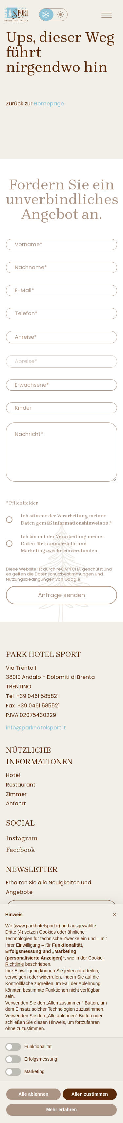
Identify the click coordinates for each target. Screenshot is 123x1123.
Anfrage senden (61, 595)
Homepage (49, 103)
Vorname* (28, 244)
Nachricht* (29, 434)
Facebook (20, 849)
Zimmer (16, 794)
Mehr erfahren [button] (61, 1109)
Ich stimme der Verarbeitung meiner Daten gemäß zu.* (66, 519)
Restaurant (20, 784)
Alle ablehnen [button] (33, 1094)
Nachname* (31, 267)
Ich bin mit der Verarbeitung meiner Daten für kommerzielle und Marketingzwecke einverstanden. (62, 543)
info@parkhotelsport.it (36, 727)
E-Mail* (24, 290)
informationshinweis (77, 523)
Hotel (13, 775)
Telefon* (26, 313)
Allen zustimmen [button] (90, 1094)
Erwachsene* (32, 384)
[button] (114, 914)
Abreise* (26, 361)
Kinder (23, 407)
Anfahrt (16, 803)
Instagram (22, 838)
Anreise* (26, 336)
